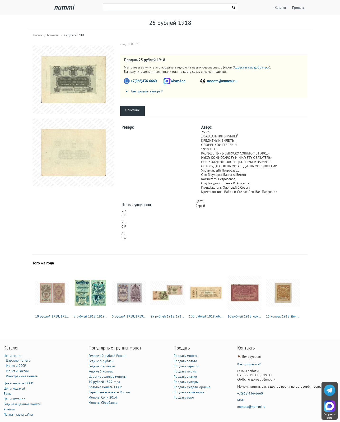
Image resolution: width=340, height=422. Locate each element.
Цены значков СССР (18, 383)
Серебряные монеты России (109, 392)
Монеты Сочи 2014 (102, 397)
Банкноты (53, 35)
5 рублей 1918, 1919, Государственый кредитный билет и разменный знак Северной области (129, 316)
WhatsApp (177, 81)
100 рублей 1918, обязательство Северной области (206, 316)
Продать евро (183, 397)
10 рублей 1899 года (104, 382)
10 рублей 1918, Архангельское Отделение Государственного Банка (245, 316)
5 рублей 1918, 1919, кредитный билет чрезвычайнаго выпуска (91, 316)
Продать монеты (185, 356)
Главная (37, 35)
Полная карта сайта (18, 414)
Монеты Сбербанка (102, 402)
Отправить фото (329, 416)
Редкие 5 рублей (100, 361)
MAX (240, 400)
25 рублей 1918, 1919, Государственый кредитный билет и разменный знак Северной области (167, 316)
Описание (132, 110)
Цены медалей (14, 388)
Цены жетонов (14, 399)
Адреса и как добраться (251, 67)
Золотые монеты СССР (105, 387)
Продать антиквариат (189, 392)
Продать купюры (185, 382)
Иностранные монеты (22, 376)
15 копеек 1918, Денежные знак (283, 316)
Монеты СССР (16, 365)
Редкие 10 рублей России (107, 356)
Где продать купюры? (147, 91)
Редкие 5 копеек (100, 371)
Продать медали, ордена (191, 387)
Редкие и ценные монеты (22, 404)
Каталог (280, 7)
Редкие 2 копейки (101, 366)
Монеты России (17, 371)
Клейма (9, 409)
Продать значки (185, 376)
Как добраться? (249, 364)
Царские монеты (18, 360)
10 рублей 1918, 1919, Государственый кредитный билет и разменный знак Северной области (52, 316)
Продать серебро (186, 366)
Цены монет (13, 356)
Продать (298, 7)
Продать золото (185, 361)
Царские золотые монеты (107, 376)
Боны (7, 393)
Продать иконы (184, 371)
